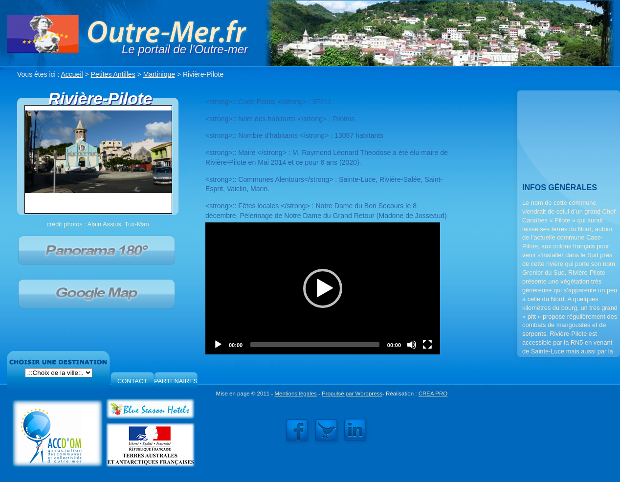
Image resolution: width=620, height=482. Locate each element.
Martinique (159, 74)
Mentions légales (295, 393)
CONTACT (132, 381)
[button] (322, 288)
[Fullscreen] (427, 345)
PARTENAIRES (176, 381)
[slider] (314, 344)
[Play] (218, 345)
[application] (322, 288)
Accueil (72, 74)
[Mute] (412, 345)
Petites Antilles (113, 74)
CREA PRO (433, 393)
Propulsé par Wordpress (352, 393)
